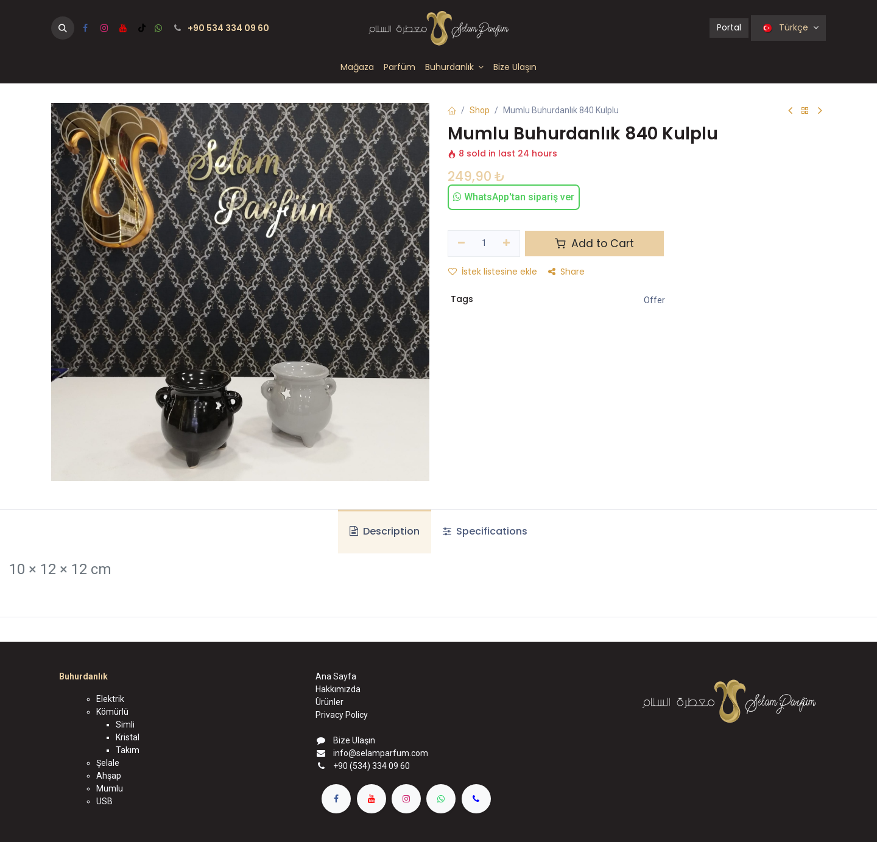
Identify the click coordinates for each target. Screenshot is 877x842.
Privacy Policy (341, 715)
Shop (480, 110)
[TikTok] (141, 28)
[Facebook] (85, 28)
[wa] (158, 28)
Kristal (127, 737)
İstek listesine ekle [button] (492, 271)
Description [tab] (385, 531)
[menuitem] (357, 67)
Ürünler (329, 702)
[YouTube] (123, 28)
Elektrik (110, 699)
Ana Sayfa (335, 676)
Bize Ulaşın (354, 740)
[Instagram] (104, 28)
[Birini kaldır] (461, 243)
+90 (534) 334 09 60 (371, 766)
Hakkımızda (338, 689)
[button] (62, 28)
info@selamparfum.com (380, 753)
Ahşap (108, 776)
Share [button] (566, 271)
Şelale (107, 763)
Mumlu (109, 788)
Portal (729, 27)
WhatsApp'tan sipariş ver (513, 197)
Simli (125, 724)
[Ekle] (507, 243)
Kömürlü (112, 712)
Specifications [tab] (485, 531)
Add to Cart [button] (594, 243)
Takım (127, 750)
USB (104, 801)
